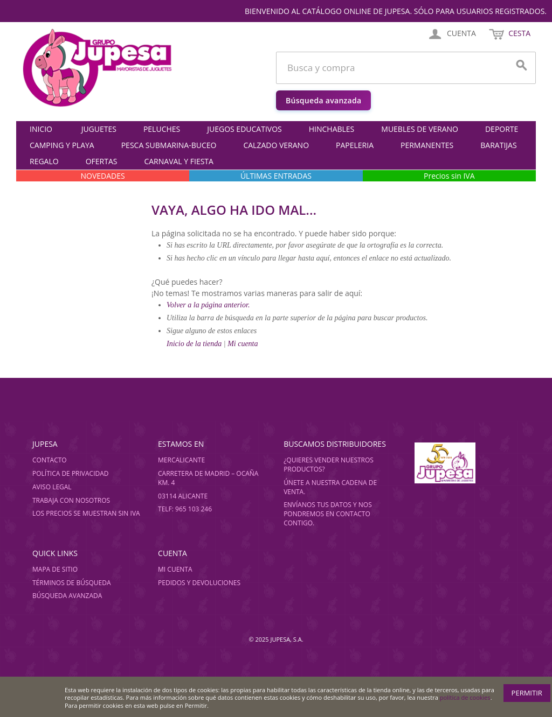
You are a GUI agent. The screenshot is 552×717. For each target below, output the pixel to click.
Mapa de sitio (55, 569)
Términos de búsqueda (71, 582)
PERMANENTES (427, 145)
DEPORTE (501, 129)
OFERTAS (102, 161)
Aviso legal (52, 486)
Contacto (49, 460)
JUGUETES (98, 129)
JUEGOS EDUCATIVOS (244, 129)
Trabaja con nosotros (71, 500)
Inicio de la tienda (195, 344)
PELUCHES (161, 129)
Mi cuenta (242, 344)
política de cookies (465, 697)
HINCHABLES (332, 129)
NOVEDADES (103, 176)
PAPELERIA (355, 145)
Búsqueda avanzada (323, 100)
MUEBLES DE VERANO (419, 129)
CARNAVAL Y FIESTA (178, 161)
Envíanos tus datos (317, 504)
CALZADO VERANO (276, 145)
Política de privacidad (70, 473)
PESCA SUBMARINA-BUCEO (169, 145)
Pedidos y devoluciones (199, 582)
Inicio (41, 129)
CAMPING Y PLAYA (62, 145)
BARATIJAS (498, 145)
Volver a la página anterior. (208, 305)
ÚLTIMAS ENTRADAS (276, 176)
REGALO (44, 161)
